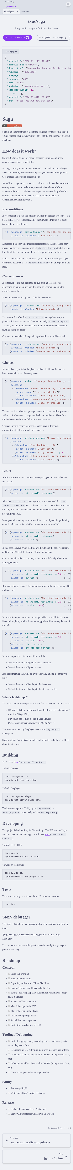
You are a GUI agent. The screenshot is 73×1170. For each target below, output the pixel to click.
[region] (36, 81)
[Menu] (68, 4)
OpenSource (10, 6)
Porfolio (8, 11)
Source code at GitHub (17, 37)
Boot (16, 762)
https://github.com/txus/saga (53, 37)
